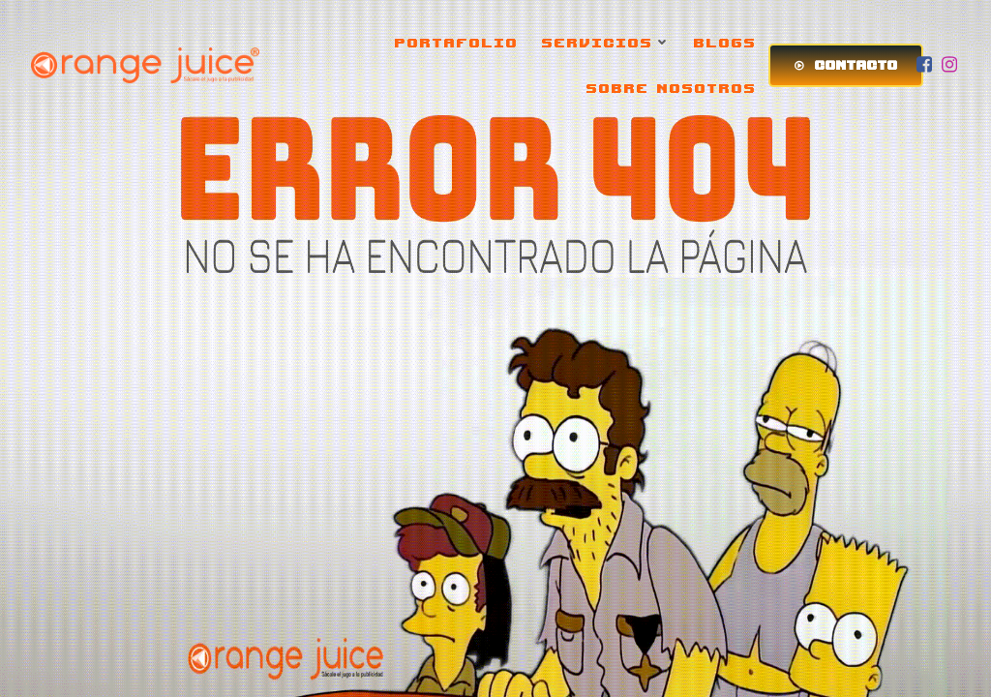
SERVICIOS (606, 42)
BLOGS (725, 42)
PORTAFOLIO (457, 42)
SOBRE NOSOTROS (671, 87)
